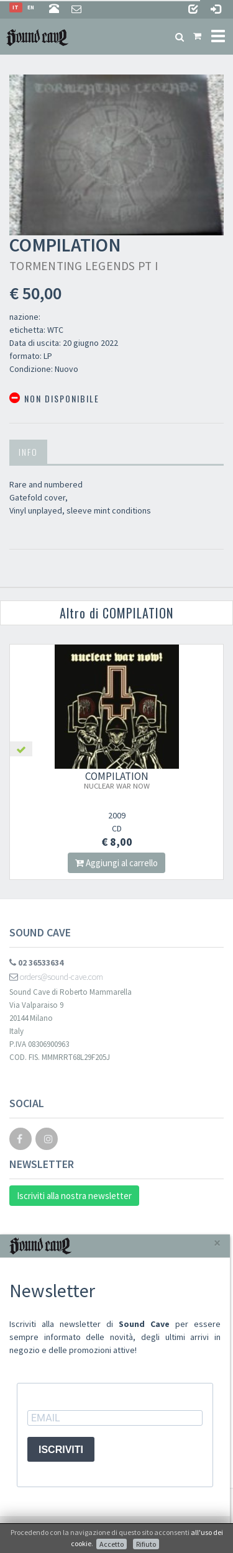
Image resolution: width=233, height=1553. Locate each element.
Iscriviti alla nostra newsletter (74, 1196)
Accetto (111, 1544)
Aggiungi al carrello (116, 863)
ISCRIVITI (61, 1449)
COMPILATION (117, 779)
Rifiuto (146, 1544)
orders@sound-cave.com (56, 976)
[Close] (217, 1242)
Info (28, 451)
